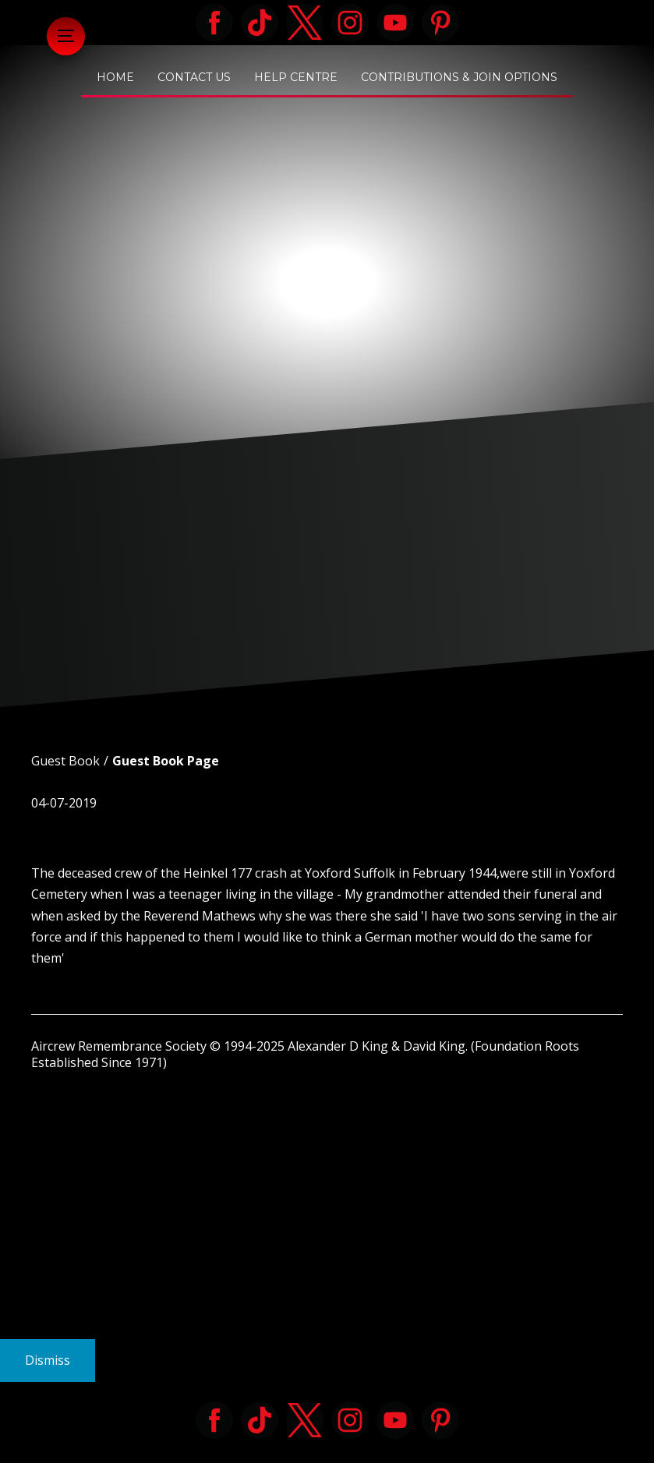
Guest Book (65, 760)
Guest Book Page (165, 760)
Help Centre (296, 77)
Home (115, 77)
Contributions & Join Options (459, 77)
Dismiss (47, 1360)
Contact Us (194, 77)
